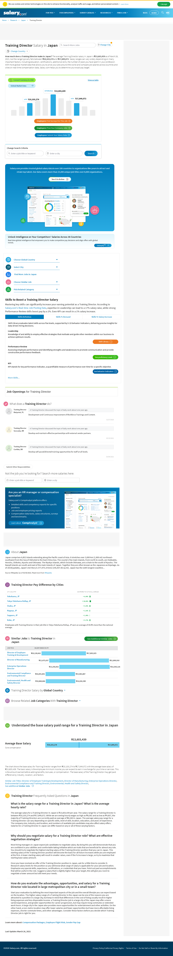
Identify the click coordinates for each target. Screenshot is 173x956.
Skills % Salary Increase (102, 317)
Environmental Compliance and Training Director (19, 674)
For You (50, 13)
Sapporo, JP (12, 615)
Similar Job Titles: (13, 780)
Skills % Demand (63, 317)
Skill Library (105, 341)
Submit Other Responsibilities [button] (18, 467)
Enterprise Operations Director (16, 667)
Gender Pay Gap (73, 922)
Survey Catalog (88, 13)
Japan (23, 20)
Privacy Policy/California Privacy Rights (108, 948)
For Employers (67, 13)
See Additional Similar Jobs (101, 638)
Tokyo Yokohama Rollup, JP (19, 601)
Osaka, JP (11, 606)
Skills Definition (24, 317)
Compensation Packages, (34, 922)
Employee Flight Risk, (56, 922)
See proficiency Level (105, 357)
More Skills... (14, 377)
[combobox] (77, 45)
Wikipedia (48, 573)
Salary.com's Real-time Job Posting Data (25, 307)
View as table (93, 80)
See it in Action (60, 179)
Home (4, 20)
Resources (106, 13)
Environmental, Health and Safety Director (18, 681)
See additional (19, 786)
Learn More (124, 4)
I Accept (164, 4)
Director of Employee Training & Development (17, 653)
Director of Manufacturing (18, 659)
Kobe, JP (11, 620)
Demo (154, 13)
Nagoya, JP (12, 610)
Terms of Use (131, 948)
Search (91, 153)
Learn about (26, 523)
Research (13, 20)
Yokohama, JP (13, 596)
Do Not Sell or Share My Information (153, 948)
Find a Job (122, 13)
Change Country (18, 51)
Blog (145, 13)
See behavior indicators (105, 371)
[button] (104, 44)
